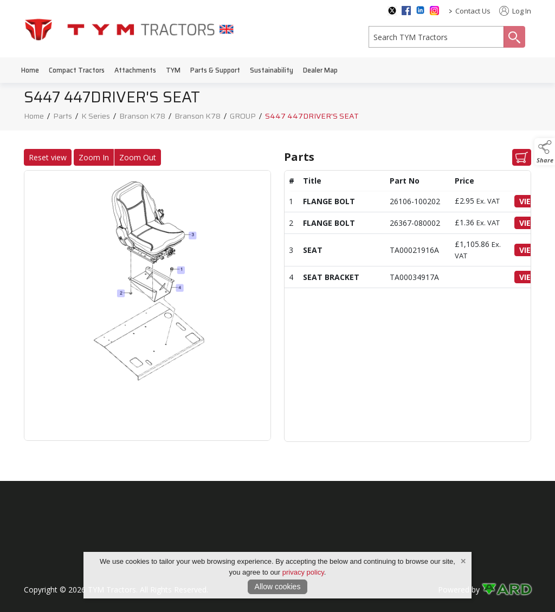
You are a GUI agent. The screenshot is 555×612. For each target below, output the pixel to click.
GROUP (243, 117)
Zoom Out (134, 157)
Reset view (44, 157)
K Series (95, 117)
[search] (436, 37)
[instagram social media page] (434, 10)
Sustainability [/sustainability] (271, 70)
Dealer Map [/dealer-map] (320, 70)
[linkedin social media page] (420, 10)
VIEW (531, 201)
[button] (544, 151)
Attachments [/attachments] (135, 70)
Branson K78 (142, 117)
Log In (515, 11)
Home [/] (30, 70)
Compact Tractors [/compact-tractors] (77, 70)
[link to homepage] (129, 29)
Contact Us (473, 11)
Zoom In (90, 157)
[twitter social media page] (392, 11)
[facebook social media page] (406, 10)
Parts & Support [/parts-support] (215, 70)
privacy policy (303, 572)
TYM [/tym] (173, 70)
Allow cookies (278, 586)
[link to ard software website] (506, 589)
